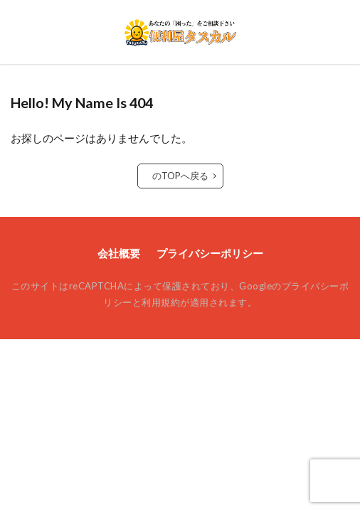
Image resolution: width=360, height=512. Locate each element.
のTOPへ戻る (180, 175)
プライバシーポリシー (210, 253)
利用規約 (161, 302)
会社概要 (118, 253)
